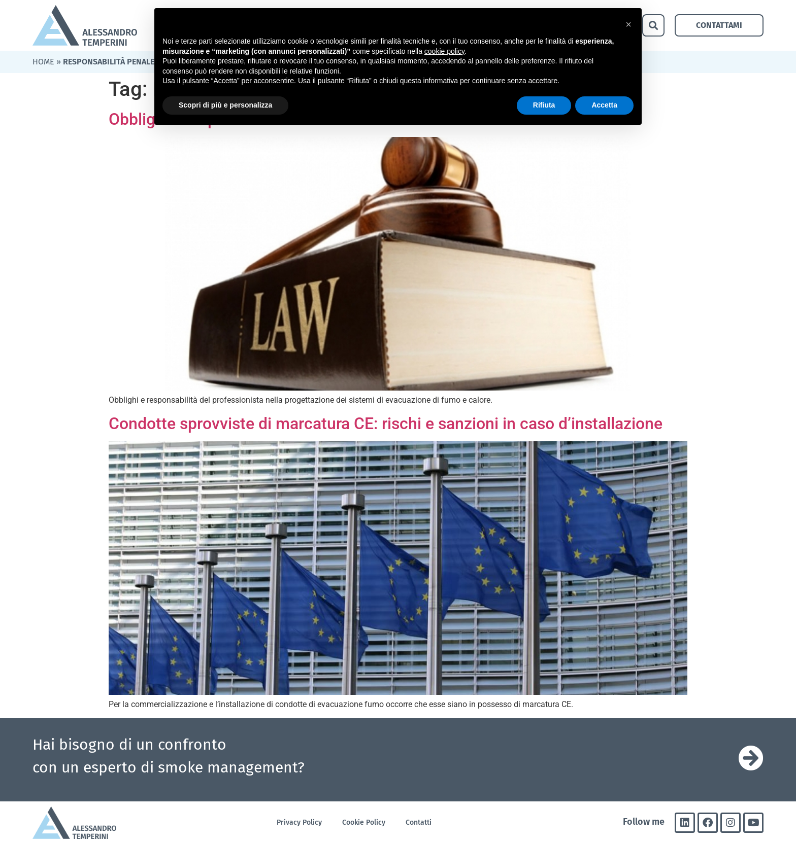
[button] (653, 25)
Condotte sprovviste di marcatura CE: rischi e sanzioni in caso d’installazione (385, 423)
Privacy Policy (299, 822)
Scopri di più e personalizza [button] (225, 105)
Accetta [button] (604, 105)
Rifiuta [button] (544, 105)
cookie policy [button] (444, 51)
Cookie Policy (363, 822)
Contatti (419, 822)
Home (43, 61)
